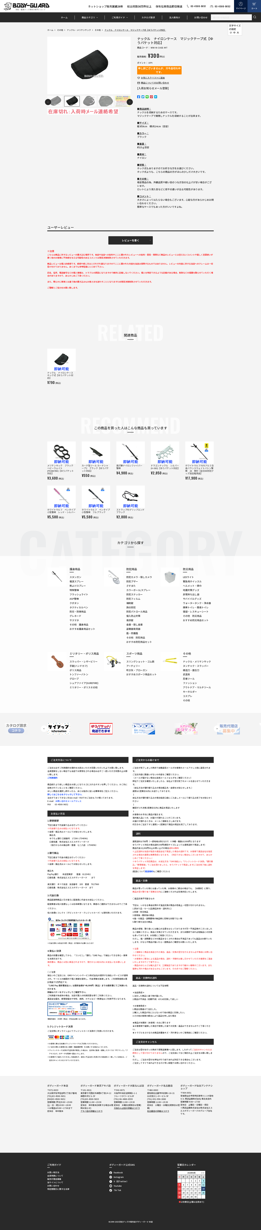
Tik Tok (115, 1190)
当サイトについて (55, 1182)
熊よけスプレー (78, 585)
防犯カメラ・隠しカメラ (139, 577)
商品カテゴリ (88, 17)
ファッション (190, 683)
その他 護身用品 (79, 624)
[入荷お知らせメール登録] (153, 88)
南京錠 (129, 620)
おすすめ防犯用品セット (139, 641)
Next (130, 102)
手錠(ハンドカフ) (79, 665)
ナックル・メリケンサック (79, 29)
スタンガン (75, 577)
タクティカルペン (79, 607)
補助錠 (129, 603)
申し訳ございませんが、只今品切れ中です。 (159, 70)
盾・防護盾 (132, 633)
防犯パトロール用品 (136, 611)
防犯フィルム (133, 598)
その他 (60, 29)
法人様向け (174, 17)
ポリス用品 (75, 670)
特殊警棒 (74, 590)
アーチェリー (133, 665)
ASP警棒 (74, 598)
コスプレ (187, 696)
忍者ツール (189, 678)
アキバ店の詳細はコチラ (92, 1111)
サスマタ (74, 620)
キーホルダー (190, 691)
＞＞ (202, 1173)
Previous (48, 102)
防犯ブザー (132, 581)
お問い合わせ (201, 17)
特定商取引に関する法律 (58, 1189)
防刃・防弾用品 (78, 611)
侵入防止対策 (133, 615)
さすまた (131, 585)
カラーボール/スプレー (138, 590)
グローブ (74, 678)
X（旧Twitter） (119, 1181)
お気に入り (153, 77)
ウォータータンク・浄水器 (197, 603)
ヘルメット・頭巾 (192, 585)
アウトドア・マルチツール (197, 687)
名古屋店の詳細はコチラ (158, 1111)
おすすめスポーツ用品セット (141, 674)
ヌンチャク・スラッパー (196, 665)
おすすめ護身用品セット (82, 628)
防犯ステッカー (134, 594)
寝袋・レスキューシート (196, 611)
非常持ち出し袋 (191, 594)
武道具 (186, 674)
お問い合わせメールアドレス (68, 801)
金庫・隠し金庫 (134, 624)
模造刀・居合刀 (191, 670)
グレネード (75, 615)
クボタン (74, 603)
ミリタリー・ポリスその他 (84, 687)
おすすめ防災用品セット (196, 620)
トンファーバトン (79, 674)
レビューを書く (130, 240)
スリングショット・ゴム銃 (140, 661)
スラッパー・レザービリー (84, 661)
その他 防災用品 (192, 615)
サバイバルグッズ (192, 598)
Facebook (116, 1172)
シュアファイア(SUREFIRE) (84, 683)
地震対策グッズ (191, 590)
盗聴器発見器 (133, 628)
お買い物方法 (53, 1172)
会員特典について (55, 1175)
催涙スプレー (77, 581)
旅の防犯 (131, 607)
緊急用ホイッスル (192, 581)
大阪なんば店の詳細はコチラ (127, 1108)
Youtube (115, 1185)
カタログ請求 (148, 17)
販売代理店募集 (54, 1179)
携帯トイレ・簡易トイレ (196, 607)
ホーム (64, 17)
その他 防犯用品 (135, 637)
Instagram (116, 1177)
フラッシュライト (79, 594)
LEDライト (188, 577)
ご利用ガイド (118, 17)
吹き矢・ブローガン (136, 670)
